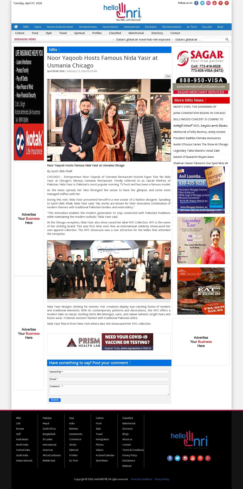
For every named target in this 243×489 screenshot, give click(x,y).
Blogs (125, 434)
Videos (99, 450)
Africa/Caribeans (52, 455)
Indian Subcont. (24, 460)
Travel (63, 33)
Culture (19, 33)
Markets (73, 428)
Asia (71, 418)
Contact (175, 33)
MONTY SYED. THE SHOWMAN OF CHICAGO (194, 107)
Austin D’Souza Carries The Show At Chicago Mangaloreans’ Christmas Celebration (200, 144)
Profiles (97, 33)
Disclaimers (128, 460)
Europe (20, 428)
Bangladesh (49, 434)
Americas (48, 450)
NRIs (26, 26)
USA (18, 423)
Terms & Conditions (133, 450)
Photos (99, 444)
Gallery (207, 26)
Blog (220, 26)
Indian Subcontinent (60, 26)
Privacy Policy (129, 455)
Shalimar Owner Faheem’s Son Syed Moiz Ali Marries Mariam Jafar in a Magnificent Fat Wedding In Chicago (200, 163)
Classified (115, 33)
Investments (110, 26)
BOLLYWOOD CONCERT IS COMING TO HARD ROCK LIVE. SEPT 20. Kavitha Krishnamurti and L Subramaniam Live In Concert (198, 119)
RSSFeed (126, 466)
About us (127, 439)
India (38, 26)
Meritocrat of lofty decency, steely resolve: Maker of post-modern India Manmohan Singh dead (199, 132)
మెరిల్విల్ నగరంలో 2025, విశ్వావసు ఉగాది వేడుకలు (200, 125)
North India (22, 444)
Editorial (151, 26)
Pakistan (47, 418)
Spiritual (79, 33)
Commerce (75, 439)
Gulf (18, 434)
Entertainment (171, 26)
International (88, 26)
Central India (23, 450)
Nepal (46, 423)
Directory (157, 33)
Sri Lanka (47, 439)
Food (35, 33)
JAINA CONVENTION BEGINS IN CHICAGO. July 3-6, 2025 (199, 113)
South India (22, 455)
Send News (102, 460)
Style (49, 33)
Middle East (49, 460)
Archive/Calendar (105, 455)
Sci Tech (192, 26)
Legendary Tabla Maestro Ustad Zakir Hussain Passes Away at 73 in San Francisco (200, 151)
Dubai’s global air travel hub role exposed (146, 39)
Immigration (132, 26)
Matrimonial (136, 33)
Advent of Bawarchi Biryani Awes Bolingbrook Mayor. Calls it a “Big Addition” (199, 157)
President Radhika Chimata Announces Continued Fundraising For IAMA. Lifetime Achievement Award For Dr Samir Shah (198, 138)
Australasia (22, 439)
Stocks (72, 444)
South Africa (49, 428)
